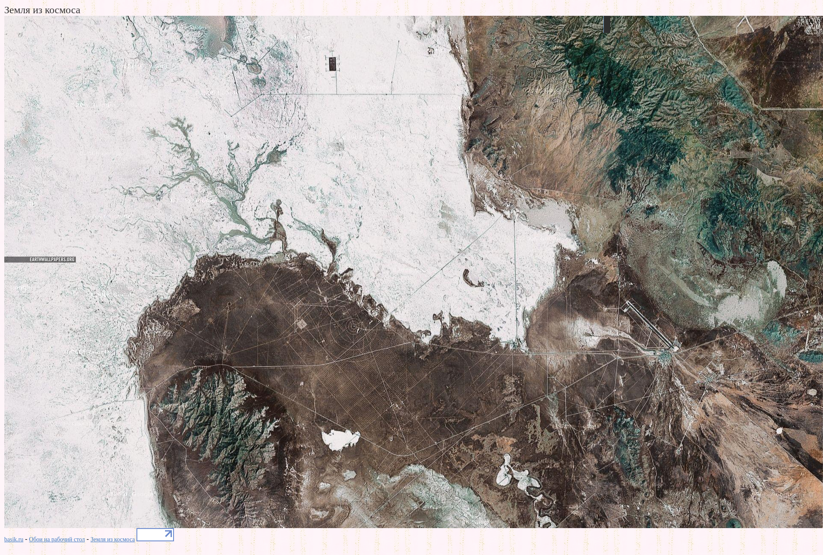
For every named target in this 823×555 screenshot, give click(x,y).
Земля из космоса (112, 539)
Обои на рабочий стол (57, 539)
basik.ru (13, 539)
